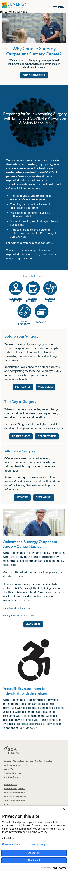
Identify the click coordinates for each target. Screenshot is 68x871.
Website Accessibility (14, 792)
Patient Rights (10, 784)
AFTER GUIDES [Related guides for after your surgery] (43, 497)
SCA (6, 804)
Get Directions (11, 776)
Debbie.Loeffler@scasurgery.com (37, 723)
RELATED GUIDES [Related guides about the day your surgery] (21, 436)
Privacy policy (37, 844)
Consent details (11, 844)
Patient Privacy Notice (14, 788)
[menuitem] (15, 290)
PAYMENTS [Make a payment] (22, 497)
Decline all (34, 860)
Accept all (34, 852)
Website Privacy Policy (15, 796)
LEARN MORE (33, 624)
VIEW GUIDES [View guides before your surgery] (45, 386)
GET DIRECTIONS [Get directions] (47, 436)
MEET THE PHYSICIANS (34, 75)
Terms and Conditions (14, 800)
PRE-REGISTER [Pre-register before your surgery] (22, 386)
